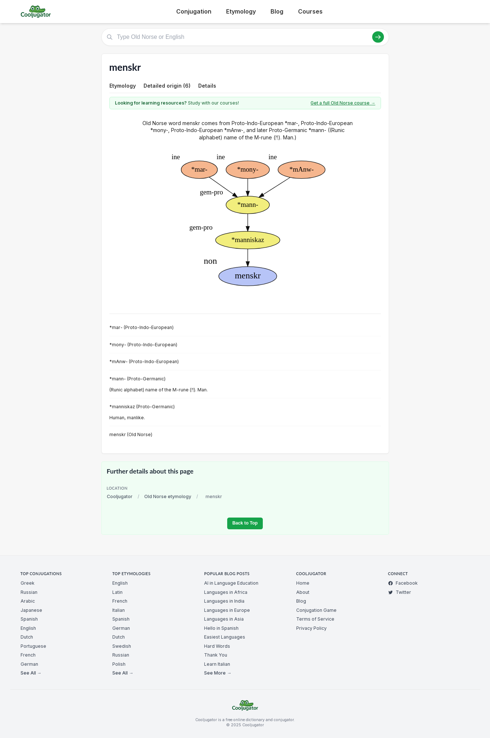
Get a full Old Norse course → (343, 103)
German (29, 664)
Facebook (403, 583)
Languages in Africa (225, 592)
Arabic (28, 601)
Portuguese (33, 646)
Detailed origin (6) (167, 86)
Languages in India (224, 601)
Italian (118, 610)
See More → (217, 673)
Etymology (241, 11)
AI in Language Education (231, 583)
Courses (310, 11)
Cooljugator (120, 496)
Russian (29, 592)
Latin (117, 592)
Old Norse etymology (167, 496)
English (28, 628)
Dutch (27, 637)
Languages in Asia (224, 619)
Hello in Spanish (221, 628)
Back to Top (245, 523)
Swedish (121, 646)
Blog (277, 11)
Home (302, 583)
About (302, 592)
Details (207, 86)
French (28, 655)
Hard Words (217, 646)
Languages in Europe (227, 610)
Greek (28, 583)
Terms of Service (315, 619)
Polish (119, 664)
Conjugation (193, 11)
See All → (31, 673)
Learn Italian (217, 664)
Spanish (29, 619)
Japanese (31, 610)
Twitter (399, 592)
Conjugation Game (316, 610)
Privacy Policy (311, 628)
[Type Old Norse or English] (245, 37)
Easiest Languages (224, 637)
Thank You (215, 655)
